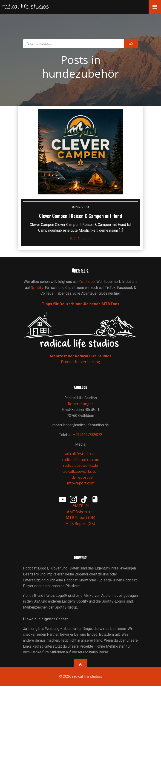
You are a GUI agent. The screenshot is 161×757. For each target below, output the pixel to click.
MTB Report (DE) (80, 517)
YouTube (87, 281)
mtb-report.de (80, 477)
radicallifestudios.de (80, 453)
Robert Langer (80, 403)
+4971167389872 (87, 434)
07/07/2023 (80, 207)
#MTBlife (80, 505)
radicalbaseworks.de (80, 465)
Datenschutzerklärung (80, 361)
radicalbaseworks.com (81, 471)
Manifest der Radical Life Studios (80, 356)
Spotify (37, 287)
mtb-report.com (80, 483)
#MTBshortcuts (81, 511)
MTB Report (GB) (80, 523)
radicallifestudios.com (80, 459)
